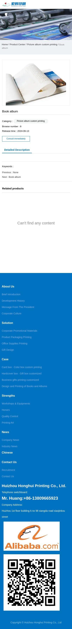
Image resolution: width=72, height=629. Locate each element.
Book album (15, 177)
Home (5, 44)
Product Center (17, 44)
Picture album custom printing (42, 44)
